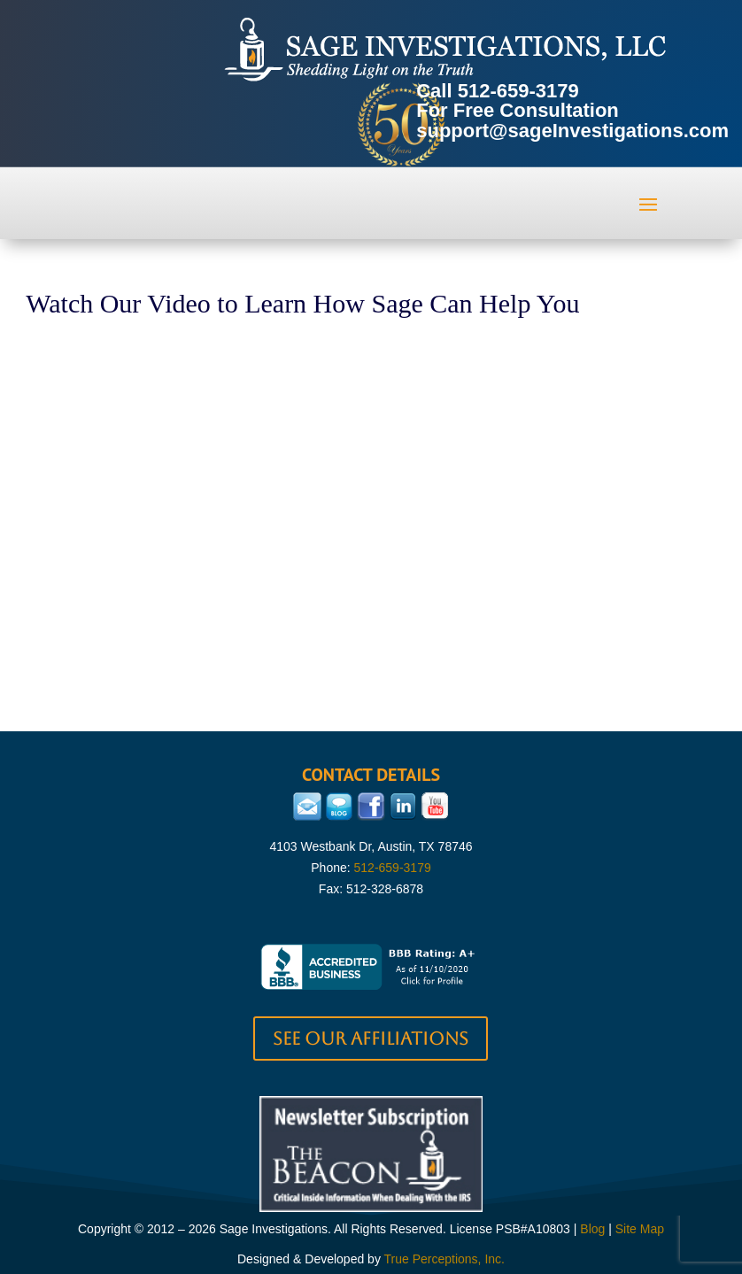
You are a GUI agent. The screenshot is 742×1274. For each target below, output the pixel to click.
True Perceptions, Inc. (444, 1259)
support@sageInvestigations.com (572, 131)
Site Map (639, 1229)
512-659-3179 (518, 91)
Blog (592, 1229)
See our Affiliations (370, 1038)
